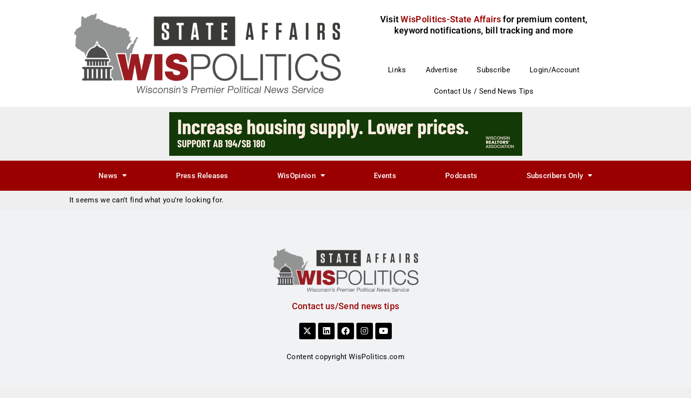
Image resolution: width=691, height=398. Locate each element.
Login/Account (554, 70)
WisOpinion (301, 175)
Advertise (442, 70)
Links (397, 70)
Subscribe (493, 70)
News (112, 175)
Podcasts (461, 175)
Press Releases (202, 175)
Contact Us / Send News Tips (483, 91)
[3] (345, 133)
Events (385, 175)
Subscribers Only (560, 175)
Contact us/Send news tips (346, 306)
